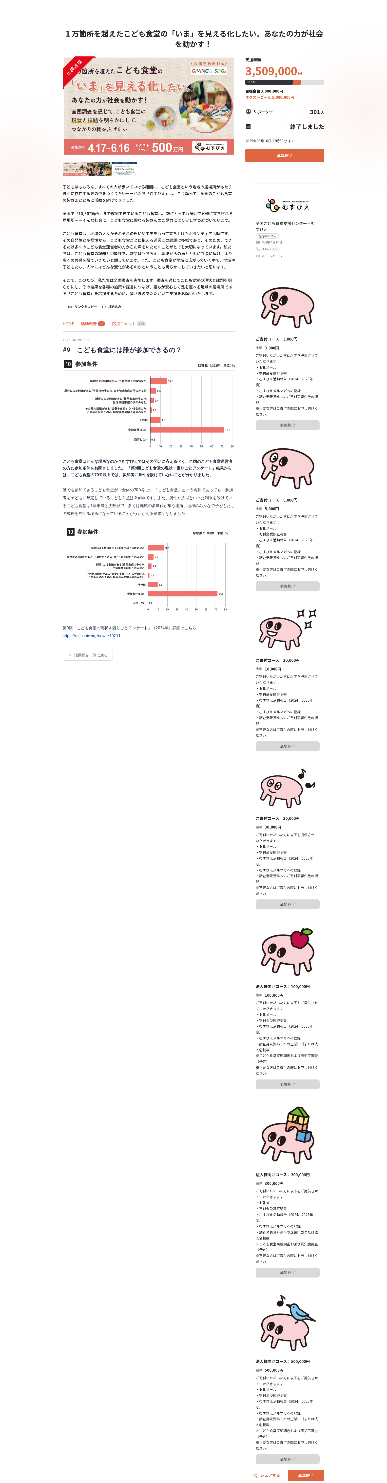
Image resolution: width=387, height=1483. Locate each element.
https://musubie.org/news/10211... (93, 635)
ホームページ (272, 255)
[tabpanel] (149, 499)
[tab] (68, 324)
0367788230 (272, 248)
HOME (68, 323)
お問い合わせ (272, 242)
